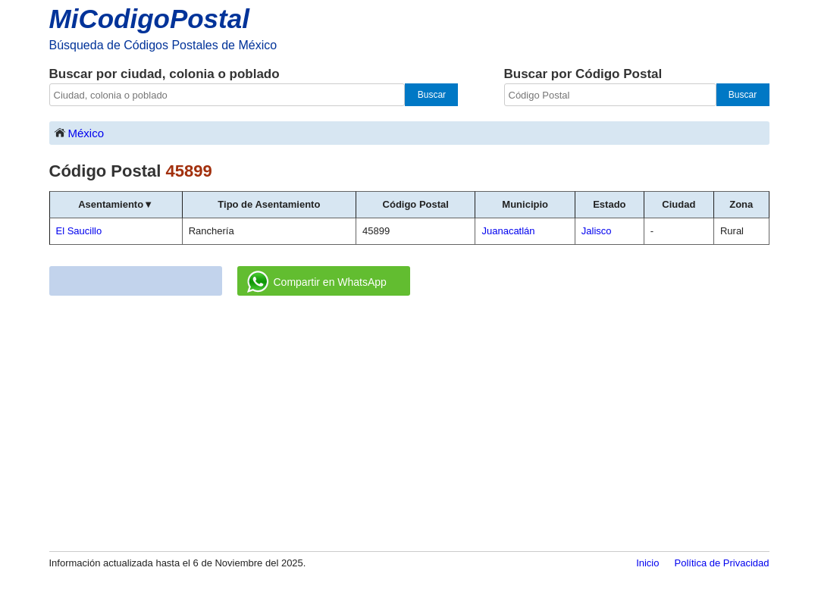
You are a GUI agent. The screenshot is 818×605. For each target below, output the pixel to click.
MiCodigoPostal (149, 18)
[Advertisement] (409, 424)
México (79, 132)
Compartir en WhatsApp (317, 282)
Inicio (647, 563)
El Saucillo (79, 231)
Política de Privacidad (721, 563)
